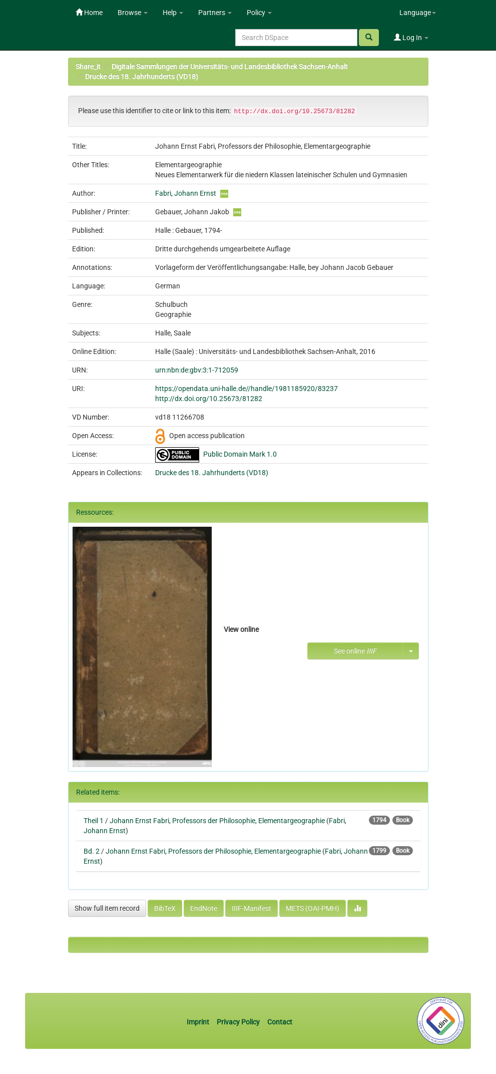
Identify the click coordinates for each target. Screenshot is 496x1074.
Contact (279, 1022)
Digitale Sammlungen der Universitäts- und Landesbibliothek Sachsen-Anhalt (230, 67)
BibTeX (165, 908)
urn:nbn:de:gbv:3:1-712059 (196, 370)
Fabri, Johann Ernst (185, 193)
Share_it (88, 67)
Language (417, 13)
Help (173, 13)
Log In (411, 38)
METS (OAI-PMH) (312, 908)
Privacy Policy (238, 1022)
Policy (259, 13)
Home (89, 13)
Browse (133, 13)
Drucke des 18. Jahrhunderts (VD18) (141, 77)
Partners (215, 13)
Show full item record (107, 908)
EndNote (203, 908)
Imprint (199, 1022)
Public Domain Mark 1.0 (240, 454)
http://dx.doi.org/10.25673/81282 (208, 399)
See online (355, 651)
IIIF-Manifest (251, 908)
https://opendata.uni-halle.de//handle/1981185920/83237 (246, 389)
